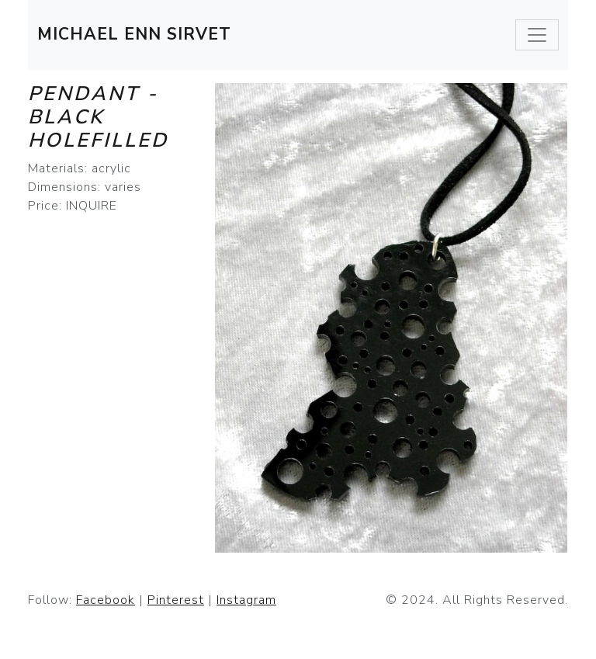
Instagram (246, 600)
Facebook (105, 600)
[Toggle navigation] (537, 34)
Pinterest (175, 600)
